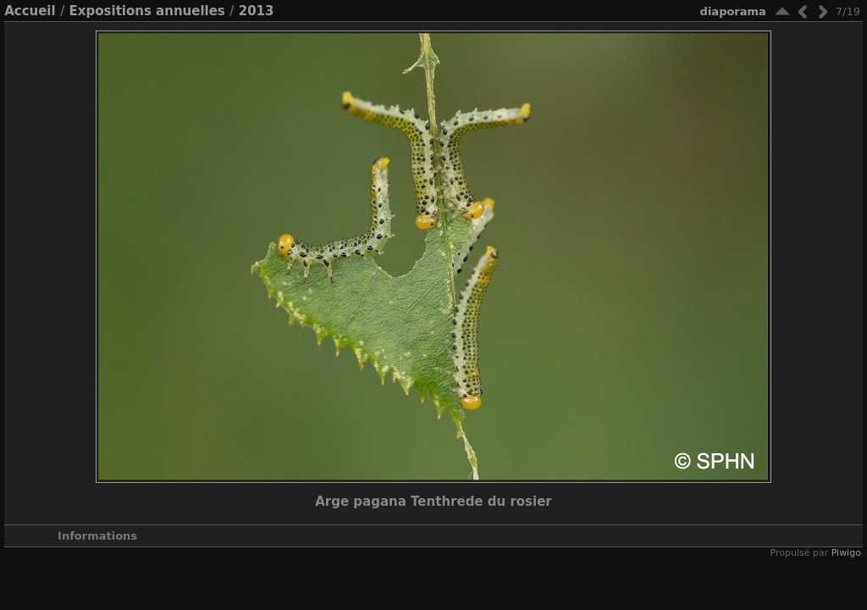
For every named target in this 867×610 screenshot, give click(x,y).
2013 (256, 11)
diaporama (733, 11)
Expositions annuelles (147, 11)
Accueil (30, 11)
